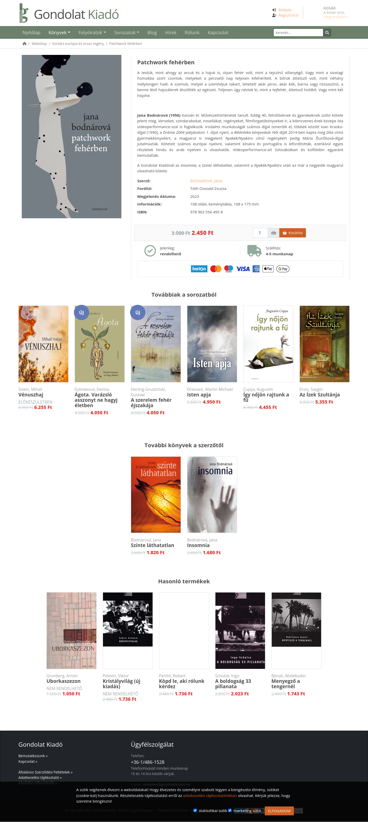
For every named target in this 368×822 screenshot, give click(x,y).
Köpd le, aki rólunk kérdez (184, 682)
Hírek (171, 33)
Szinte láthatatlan (156, 544)
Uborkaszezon (72, 679)
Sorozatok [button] (125, 33)
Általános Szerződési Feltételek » (45, 773)
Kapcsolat (218, 33)
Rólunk (192, 33)
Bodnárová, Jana (206, 181)
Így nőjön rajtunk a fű (268, 396)
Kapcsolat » (27, 762)
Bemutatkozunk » (33, 756)
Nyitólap (31, 33)
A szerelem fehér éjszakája (156, 399)
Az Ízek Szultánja (325, 393)
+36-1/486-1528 (147, 763)
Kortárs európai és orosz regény (78, 44)
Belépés (285, 9)
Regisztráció (289, 15)
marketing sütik (247, 810)
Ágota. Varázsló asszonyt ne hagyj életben (100, 399)
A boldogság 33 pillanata (240, 682)
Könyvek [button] (57, 33)
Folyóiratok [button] (90, 33)
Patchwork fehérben (125, 44)
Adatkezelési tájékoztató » (40, 778)
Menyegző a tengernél (296, 682)
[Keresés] (307, 33)
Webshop (39, 44)
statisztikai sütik (213, 810)
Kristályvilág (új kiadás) (128, 682)
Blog (152, 33)
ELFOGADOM (279, 810)
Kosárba (293, 233)
